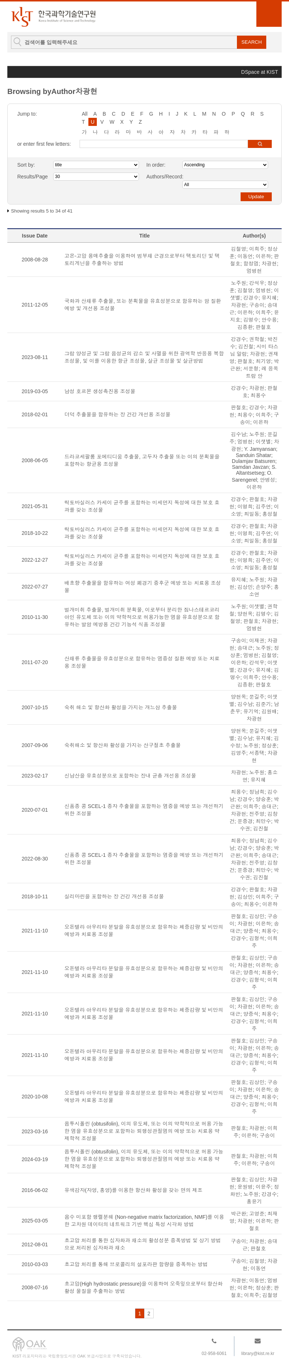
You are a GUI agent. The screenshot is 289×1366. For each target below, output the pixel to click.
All (85, 114)
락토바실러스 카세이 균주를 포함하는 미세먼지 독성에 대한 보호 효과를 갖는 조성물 (142, 506)
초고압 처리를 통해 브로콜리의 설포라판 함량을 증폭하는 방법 (136, 1264)
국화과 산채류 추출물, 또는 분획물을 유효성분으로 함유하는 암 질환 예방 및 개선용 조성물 (143, 304)
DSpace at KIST (259, 72)
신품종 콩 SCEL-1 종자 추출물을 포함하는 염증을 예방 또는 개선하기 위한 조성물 (144, 809)
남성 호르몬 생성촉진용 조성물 (100, 391)
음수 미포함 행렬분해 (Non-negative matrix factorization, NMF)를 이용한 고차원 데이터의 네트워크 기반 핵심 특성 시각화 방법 (144, 1220)
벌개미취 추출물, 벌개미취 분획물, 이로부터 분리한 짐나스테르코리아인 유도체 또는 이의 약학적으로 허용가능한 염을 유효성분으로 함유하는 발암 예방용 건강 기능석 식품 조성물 (142, 617)
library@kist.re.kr (257, 1353)
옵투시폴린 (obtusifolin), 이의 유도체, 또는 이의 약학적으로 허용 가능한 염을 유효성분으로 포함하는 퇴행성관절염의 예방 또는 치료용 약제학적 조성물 (144, 1131)
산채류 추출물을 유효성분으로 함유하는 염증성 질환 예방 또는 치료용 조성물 (142, 662)
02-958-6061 (214, 1353)
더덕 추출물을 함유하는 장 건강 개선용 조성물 (118, 414)
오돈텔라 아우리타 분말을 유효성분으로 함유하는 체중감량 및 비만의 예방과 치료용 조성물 (144, 930)
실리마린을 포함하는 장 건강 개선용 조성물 (114, 896)
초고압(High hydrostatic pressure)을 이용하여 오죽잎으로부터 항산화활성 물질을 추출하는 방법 (144, 1287)
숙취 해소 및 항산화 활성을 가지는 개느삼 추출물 (121, 707)
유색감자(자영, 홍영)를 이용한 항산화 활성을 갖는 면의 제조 (133, 1190)
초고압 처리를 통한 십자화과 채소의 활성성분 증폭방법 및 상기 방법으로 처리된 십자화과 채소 (143, 1244)
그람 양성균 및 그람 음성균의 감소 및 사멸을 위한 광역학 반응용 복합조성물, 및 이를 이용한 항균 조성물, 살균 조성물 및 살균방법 (144, 357)
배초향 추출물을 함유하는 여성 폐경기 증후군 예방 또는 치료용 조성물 (143, 586)
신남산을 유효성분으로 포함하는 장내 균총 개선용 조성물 (130, 776)
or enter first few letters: (44, 144)
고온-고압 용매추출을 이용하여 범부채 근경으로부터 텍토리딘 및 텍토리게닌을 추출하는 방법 (142, 259)
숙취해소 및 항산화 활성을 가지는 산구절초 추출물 (123, 745)
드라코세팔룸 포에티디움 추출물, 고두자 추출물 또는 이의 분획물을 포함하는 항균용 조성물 (142, 460)
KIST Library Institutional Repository (53, 17)
